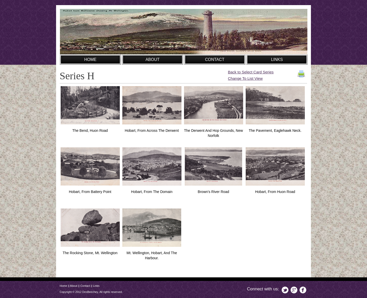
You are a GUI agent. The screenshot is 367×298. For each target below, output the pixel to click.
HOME (90, 59)
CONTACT (214, 59)
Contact (85, 285)
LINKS (277, 59)
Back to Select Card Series (250, 72)
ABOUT (153, 59)
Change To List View (245, 78)
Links (96, 285)
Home (63, 285)
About (73, 285)
